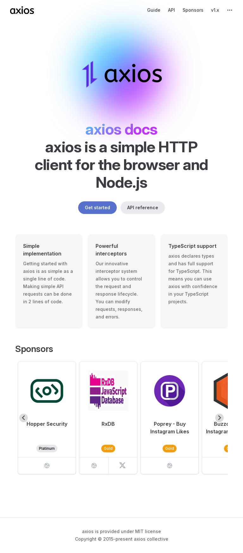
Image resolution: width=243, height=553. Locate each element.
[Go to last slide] (23, 418)
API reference (142, 207)
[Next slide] (219, 418)
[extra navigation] (230, 10)
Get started (97, 207)
